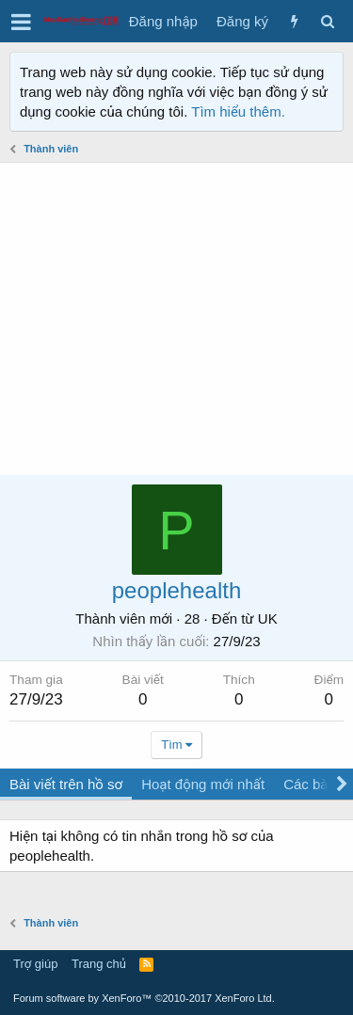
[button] (21, 21)
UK (268, 618)
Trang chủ (99, 964)
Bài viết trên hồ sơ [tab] (65, 784)
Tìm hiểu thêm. (238, 111)
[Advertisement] (176, 319)
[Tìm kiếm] (327, 21)
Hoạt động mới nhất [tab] (203, 784)
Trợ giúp (35, 964)
